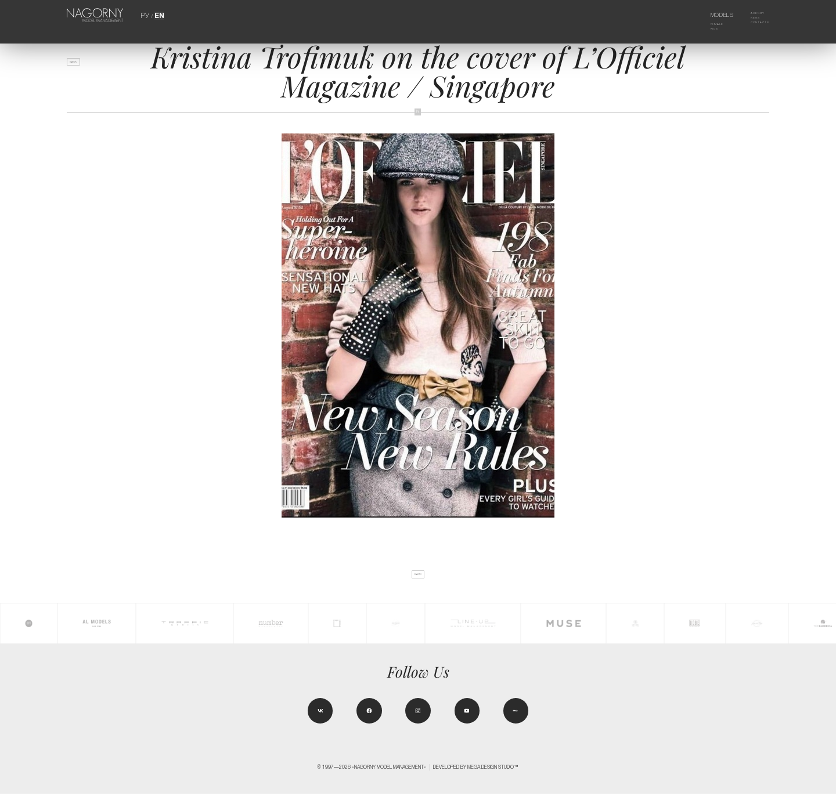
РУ (145, 15)
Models (709, 15)
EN (158, 15)
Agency (749, 15)
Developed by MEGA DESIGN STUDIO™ (476, 776)
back (80, 66)
